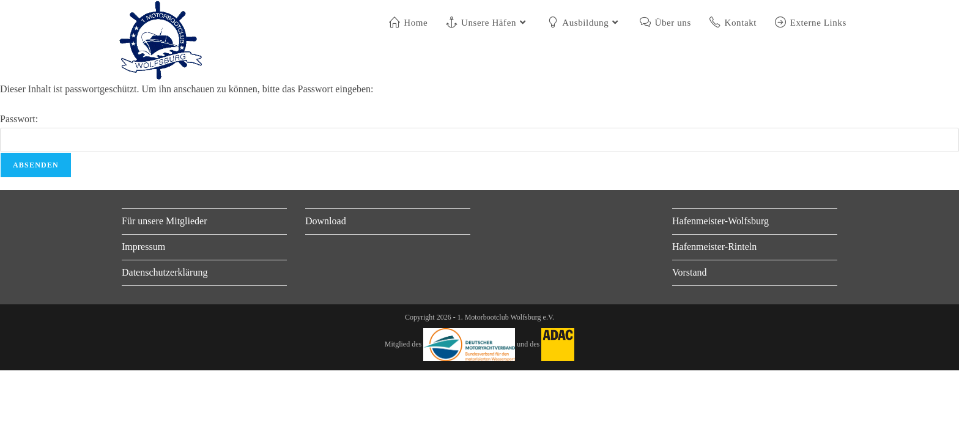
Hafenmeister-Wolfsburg (720, 221)
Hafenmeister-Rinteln (714, 246)
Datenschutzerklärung (164, 272)
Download (325, 221)
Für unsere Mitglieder (164, 221)
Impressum (143, 246)
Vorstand (689, 272)
